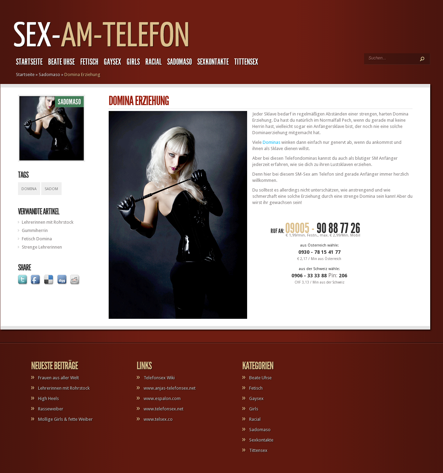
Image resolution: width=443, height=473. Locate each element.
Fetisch (89, 62)
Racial (153, 62)
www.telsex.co (158, 419)
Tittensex (246, 62)
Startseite (29, 62)
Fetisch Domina (37, 238)
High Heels (48, 398)
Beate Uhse (61, 62)
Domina (29, 189)
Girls (133, 62)
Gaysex (112, 62)
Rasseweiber (50, 408)
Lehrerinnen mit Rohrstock (47, 222)
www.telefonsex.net (163, 408)
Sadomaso (179, 62)
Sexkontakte (213, 62)
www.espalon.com (162, 398)
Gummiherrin (35, 230)
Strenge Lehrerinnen (42, 247)
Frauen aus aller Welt (58, 377)
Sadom (51, 189)
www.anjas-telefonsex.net (170, 388)
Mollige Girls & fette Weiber (65, 419)
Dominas (271, 142)
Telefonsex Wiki (159, 377)
